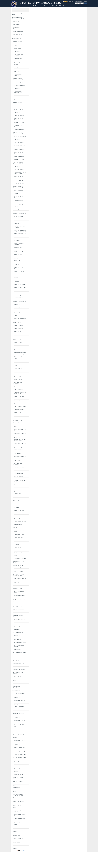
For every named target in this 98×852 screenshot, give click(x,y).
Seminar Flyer (17, 629)
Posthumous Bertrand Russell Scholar (20, 364)
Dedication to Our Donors (19, 183)
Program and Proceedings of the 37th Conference (20, 319)
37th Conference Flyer (18, 315)
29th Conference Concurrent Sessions (19, 562)
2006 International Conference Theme (20, 592)
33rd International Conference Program (20, 425)
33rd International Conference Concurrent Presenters (20, 448)
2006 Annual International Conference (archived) (18, 587)
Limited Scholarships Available (20, 731)
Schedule (16, 193)
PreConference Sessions (19, 537)
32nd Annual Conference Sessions (19, 468)
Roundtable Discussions (19, 409)
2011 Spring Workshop (17, 658)
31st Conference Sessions (19, 503)
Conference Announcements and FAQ (20, 276)
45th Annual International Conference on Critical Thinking (19, 42)
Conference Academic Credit (20, 290)
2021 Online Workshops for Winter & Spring (18, 610)
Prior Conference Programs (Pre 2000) (19, 600)
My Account (81, 1)
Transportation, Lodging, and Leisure (19, 721)
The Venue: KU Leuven (18, 236)
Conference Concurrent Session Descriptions (19, 268)
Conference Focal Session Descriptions (19, 264)
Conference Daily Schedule (19, 284)
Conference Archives (16, 38)
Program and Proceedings (19, 334)
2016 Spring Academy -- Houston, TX (18, 791)
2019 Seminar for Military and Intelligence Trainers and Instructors (19, 615)
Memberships (77, 1)
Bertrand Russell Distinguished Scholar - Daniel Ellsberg (20, 353)
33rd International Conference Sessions (20, 430)
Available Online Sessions (19, 346)
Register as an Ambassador (19, 115)
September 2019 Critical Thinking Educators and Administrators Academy (19, 736)
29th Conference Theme (19, 552)
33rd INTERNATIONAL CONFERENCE (17, 421)
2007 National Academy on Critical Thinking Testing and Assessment (18, 801)
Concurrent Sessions (18, 361)
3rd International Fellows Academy (18, 839)
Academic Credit (17, 337)
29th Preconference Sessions (20, 558)
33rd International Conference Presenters (20, 434)
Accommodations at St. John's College (20, 823)
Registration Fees (17, 518)
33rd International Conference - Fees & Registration (20, 444)
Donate (69, 1)
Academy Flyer (17, 771)
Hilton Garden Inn (17, 547)
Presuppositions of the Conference (17, 28)
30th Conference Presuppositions (17, 543)
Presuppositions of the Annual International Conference (20, 148)
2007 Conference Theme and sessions (20, 579)
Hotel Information (17, 373)
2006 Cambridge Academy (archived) (18, 806)
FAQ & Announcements (19, 45)
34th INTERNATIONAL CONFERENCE (17, 383)
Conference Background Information (19, 244)
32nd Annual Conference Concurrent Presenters (19, 485)
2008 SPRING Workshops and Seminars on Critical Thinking (19, 668)
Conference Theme (18, 403)
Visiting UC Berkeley (18, 379)
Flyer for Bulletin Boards (19, 418)
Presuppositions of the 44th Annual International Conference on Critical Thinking (20, 93)
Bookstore (65, 1)
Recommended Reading (18, 31)
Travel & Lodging (17, 48)
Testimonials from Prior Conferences (18, 197)
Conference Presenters (19, 312)
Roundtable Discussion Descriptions (18, 63)
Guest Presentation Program (19, 85)
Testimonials (16, 99)
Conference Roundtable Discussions (19, 272)
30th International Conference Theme (20, 531)
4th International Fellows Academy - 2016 (18, 835)
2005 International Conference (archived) (19, 596)
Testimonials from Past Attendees (17, 35)
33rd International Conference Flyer (20, 457)
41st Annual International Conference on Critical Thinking (19, 163)
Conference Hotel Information (20, 287)
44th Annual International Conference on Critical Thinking (19, 79)
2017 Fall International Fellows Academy (19, 830)
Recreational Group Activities (20, 729)
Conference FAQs (17, 376)
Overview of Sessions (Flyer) (20, 136)
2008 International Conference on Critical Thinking (19, 566)
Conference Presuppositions (20, 292)
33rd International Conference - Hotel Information (20, 452)
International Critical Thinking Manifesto (19, 205)
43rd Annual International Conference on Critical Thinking (19, 103)
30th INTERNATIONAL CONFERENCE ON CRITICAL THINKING (18, 526)
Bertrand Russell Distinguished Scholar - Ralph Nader (20, 393)
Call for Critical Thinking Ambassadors (18, 239)
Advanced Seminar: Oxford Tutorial (19, 725)
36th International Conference (19, 322)
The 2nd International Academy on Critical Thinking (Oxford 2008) (19, 796)
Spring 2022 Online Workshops (19, 606)
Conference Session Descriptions (18, 343)
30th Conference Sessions (19, 534)
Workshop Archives (16, 604)
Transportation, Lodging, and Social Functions (19, 701)
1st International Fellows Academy (18, 847)
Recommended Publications (20, 180)
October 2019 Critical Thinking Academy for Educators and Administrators (19, 713)
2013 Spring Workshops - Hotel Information (19, 639)
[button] (19, 6)
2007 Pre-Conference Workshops (18, 583)
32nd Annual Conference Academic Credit (19, 492)
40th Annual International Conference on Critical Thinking (19, 187)
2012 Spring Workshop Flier (18, 655)
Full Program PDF (17, 67)
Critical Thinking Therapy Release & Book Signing (19, 705)
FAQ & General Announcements (17, 222)
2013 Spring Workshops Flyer (20, 642)
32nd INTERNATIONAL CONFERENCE (17, 464)
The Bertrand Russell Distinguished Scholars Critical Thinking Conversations (20, 439)
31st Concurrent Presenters (19, 516)
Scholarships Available (18, 209)
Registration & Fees (18, 307)
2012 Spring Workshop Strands (19, 652)
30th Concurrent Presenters (19, 540)
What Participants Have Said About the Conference (19, 296)
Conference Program (18, 400)
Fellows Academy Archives (17, 827)
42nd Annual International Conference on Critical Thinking (19, 133)
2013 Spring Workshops (18, 632)
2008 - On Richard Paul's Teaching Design (18, 677)
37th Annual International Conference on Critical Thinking (19, 300)
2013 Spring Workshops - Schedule (19, 646)
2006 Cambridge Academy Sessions (19, 819)
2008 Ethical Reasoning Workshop (18, 673)
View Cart (85, 1)
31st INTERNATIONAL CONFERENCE (17, 499)
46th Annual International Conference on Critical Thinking (18, 18)
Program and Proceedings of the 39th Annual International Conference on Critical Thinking (20, 232)
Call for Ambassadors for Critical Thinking (19, 259)
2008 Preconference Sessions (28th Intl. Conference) (20, 570)
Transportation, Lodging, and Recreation (19, 620)
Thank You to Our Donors (19, 122)
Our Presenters (17, 635)
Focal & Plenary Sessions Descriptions (19, 55)
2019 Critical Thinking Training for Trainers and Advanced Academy (19, 758)
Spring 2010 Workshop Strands (19, 660)
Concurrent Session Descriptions (18, 59)
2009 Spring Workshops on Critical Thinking (18, 664)
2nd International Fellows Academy (18, 843)
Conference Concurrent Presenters (19, 397)
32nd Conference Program (19, 476)
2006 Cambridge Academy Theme (19, 815)
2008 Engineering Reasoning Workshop (19, 681)
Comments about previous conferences (19, 506)
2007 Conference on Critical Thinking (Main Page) (18, 575)
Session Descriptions (18, 190)
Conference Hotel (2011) (19, 510)
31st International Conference (20, 521)
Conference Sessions (18, 325)
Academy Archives (16, 690)
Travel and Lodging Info (18, 216)
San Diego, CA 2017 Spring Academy (18, 782)
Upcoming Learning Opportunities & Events (19, 14)
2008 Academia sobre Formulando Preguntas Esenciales (17, 686)
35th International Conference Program (20, 357)
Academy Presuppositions (19, 709)
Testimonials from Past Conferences (18, 70)
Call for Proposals (16, 24)
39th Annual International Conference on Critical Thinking (19, 212)
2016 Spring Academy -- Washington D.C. (18, 786)
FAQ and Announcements (19, 310)
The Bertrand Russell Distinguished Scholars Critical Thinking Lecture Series (20, 480)
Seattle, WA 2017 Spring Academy (18, 778)
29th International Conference (19, 550)
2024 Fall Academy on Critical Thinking (19, 694)
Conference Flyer (17, 331)
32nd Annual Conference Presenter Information (19, 472)
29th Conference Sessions (19, 555)
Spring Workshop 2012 (17, 649)
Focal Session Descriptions (19, 82)
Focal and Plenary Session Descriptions (19, 227)
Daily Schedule (16, 21)
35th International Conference (19, 339)
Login (73, 1)
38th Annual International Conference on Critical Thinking (19, 255)
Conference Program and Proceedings (19, 281)
